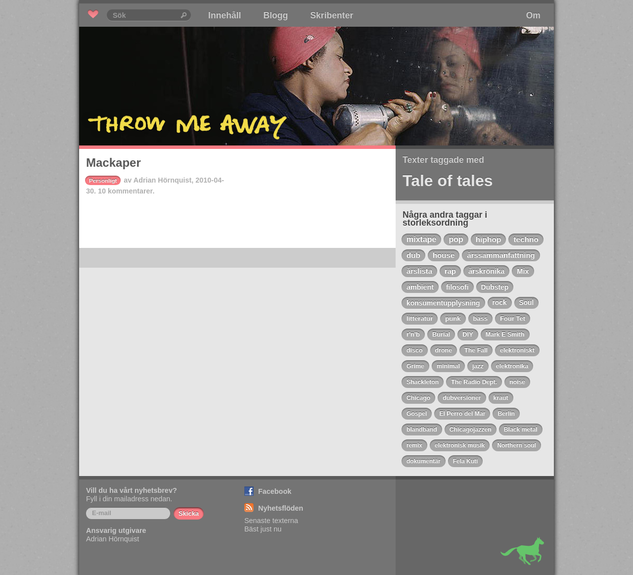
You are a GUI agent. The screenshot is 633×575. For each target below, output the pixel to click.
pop (456, 239)
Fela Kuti (465, 461)
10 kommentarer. (126, 191)
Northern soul (516, 445)
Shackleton (423, 382)
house (444, 255)
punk (452, 318)
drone (443, 350)
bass (480, 318)
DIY (467, 334)
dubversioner (462, 397)
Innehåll (224, 15)
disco (415, 350)
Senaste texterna (271, 521)
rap (450, 271)
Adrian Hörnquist (163, 180)
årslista (419, 271)
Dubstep (495, 287)
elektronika (512, 366)
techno (525, 239)
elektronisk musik (460, 445)
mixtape (421, 239)
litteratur (420, 318)
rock (500, 302)
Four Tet (512, 318)
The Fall (476, 350)
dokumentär (424, 461)
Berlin (506, 413)
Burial (441, 334)
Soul (526, 302)
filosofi (457, 287)
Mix (523, 271)
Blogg (275, 15)
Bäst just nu (262, 529)
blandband (422, 429)
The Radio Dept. (474, 382)
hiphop (488, 239)
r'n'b (413, 334)
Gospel (417, 413)
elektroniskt (517, 350)
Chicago (418, 397)
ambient (420, 287)
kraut (501, 397)
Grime (415, 366)
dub (413, 255)
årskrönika (486, 271)
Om (533, 15)
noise (517, 382)
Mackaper (113, 162)
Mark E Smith (505, 334)
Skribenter (331, 15)
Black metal (521, 429)
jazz (478, 366)
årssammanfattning (501, 255)
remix (414, 445)
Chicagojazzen (471, 429)
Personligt (103, 181)
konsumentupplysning (443, 303)
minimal (448, 366)
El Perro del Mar (462, 413)
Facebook (274, 491)
